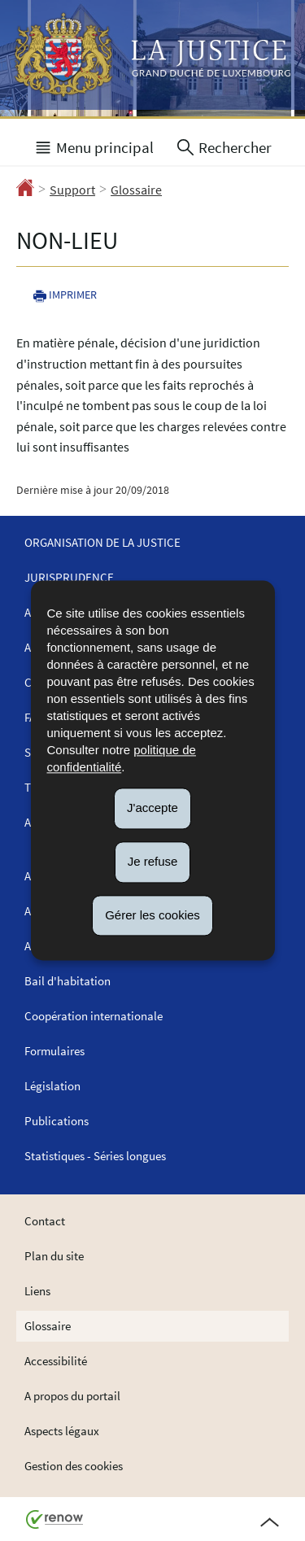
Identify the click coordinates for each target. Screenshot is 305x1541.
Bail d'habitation (67, 981)
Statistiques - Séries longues (95, 1155)
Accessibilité (55, 1361)
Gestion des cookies (73, 1465)
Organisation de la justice (102, 542)
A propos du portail (72, 1395)
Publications (56, 1120)
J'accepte (152, 807)
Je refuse (153, 861)
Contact (44, 1221)
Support (72, 189)
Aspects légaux (61, 1430)
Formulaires (54, 1051)
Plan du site (54, 1256)
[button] (93, 145)
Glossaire (136, 189)
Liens (37, 1291)
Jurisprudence (69, 577)
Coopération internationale (93, 1016)
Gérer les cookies (152, 915)
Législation (52, 1086)
